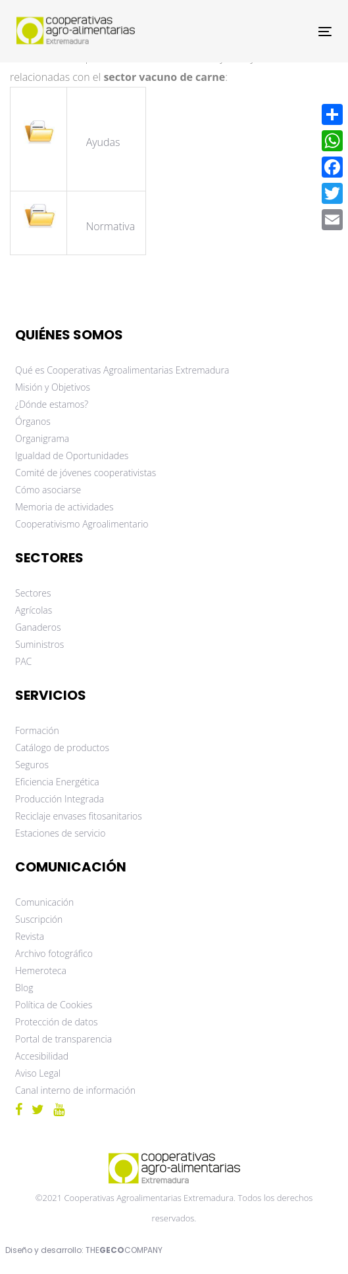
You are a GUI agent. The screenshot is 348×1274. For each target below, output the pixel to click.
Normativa (111, 226)
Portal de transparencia (63, 1039)
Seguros (32, 764)
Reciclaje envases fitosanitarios (78, 816)
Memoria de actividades (64, 507)
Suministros (39, 644)
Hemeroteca (40, 970)
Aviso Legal (38, 1073)
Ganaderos (38, 627)
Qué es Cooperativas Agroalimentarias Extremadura (122, 370)
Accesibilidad (41, 1056)
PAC (23, 661)
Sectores (33, 593)
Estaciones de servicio (60, 833)
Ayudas (104, 142)
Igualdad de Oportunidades (71, 455)
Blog (24, 987)
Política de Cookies (53, 1004)
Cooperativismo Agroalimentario (82, 524)
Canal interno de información (75, 1090)
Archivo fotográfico (54, 953)
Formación (37, 730)
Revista (29, 936)
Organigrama (42, 438)
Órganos (33, 421)
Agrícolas (33, 610)
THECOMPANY (124, 1250)
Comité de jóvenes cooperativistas (85, 472)
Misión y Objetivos (52, 387)
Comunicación (44, 902)
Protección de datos (56, 1022)
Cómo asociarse (48, 489)
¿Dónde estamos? (51, 404)
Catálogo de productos (62, 747)
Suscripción (38, 919)
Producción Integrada (59, 799)
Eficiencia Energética (57, 781)
